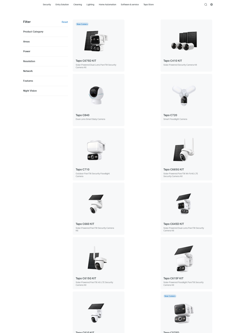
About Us (103, 278)
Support (65, 278)
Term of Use (180, 284)
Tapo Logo (29, 4)
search (205, 4)
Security (27, 278)
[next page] (174, 248)
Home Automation (31, 301)
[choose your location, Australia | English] (203, 320)
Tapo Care (28, 307)
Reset (65, 21)
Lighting (27, 295)
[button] (140, 280)
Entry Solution (29, 284)
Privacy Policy (181, 278)
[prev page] (111, 248)
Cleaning (27, 290)
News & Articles (106, 284)
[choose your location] (211, 4)
